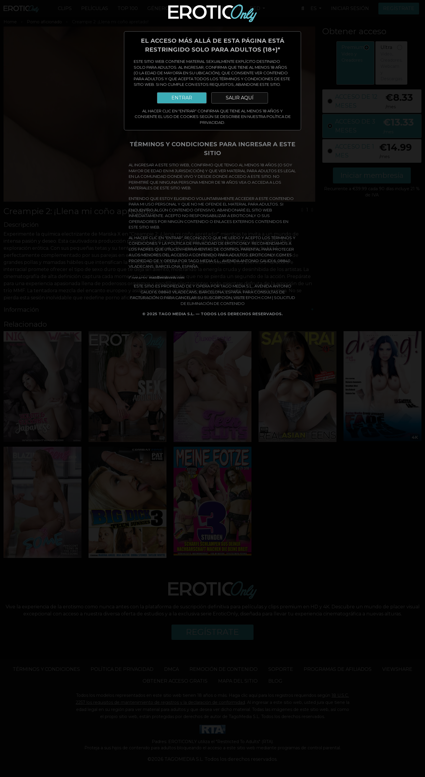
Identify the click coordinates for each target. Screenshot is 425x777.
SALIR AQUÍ (240, 98)
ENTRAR (181, 98)
